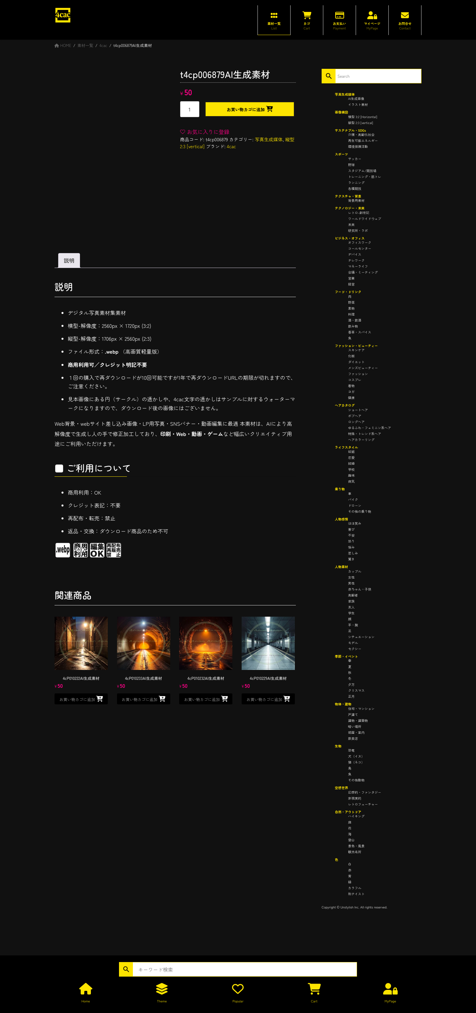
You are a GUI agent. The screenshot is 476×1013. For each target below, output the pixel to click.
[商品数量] (189, 109)
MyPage (390, 1001)
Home (85, 1001)
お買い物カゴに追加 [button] (77, 699)
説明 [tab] (69, 260)
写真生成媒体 (269, 139)
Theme (162, 1001)
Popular (237, 1001)
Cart (314, 1001)
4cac (231, 146)
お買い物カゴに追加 (246, 109)
